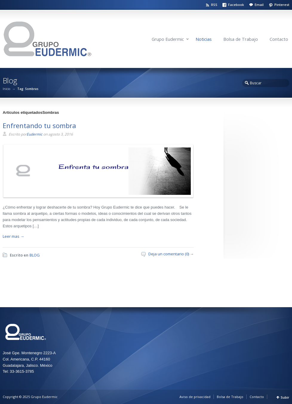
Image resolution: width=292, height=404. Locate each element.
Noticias (204, 39)
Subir (285, 397)
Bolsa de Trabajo (240, 39)
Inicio (6, 88)
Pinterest (281, 4)
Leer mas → (13, 236)
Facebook (236, 4)
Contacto (279, 39)
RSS (214, 4)
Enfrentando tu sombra (39, 125)
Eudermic (34, 134)
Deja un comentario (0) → (171, 254)
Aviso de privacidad (194, 396)
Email (259, 4)
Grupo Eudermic (168, 39)
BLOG (35, 255)
